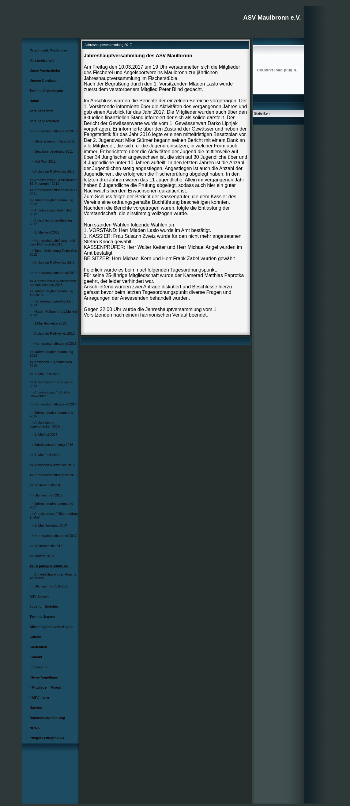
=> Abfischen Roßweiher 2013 (52, 333)
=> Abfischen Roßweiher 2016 (52, 465)
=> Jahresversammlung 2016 (51, 445)
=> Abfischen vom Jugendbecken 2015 (45, 424)
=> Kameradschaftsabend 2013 (53, 343)
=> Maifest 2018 (42, 556)
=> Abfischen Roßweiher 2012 (52, 262)
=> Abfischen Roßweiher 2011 (52, 171)
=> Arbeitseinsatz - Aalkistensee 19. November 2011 (53, 181)
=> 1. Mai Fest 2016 (45, 455)
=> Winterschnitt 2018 (46, 546)
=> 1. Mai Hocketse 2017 (48, 525)
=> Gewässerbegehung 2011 (51, 151)
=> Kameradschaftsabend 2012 (53, 273)
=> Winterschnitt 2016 (46, 485)
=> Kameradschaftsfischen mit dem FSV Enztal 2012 (52, 242)
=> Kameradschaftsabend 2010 (53, 131)
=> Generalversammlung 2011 (52, 141)
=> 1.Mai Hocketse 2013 (48, 323)
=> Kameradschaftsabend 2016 (53, 475)
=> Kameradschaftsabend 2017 (53, 536)
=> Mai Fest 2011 (43, 161)
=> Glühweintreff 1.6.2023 (49, 586)
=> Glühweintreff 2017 (46, 495)
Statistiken (262, 113)
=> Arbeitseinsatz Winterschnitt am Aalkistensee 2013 (53, 283)
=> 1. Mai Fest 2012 (45, 232)
